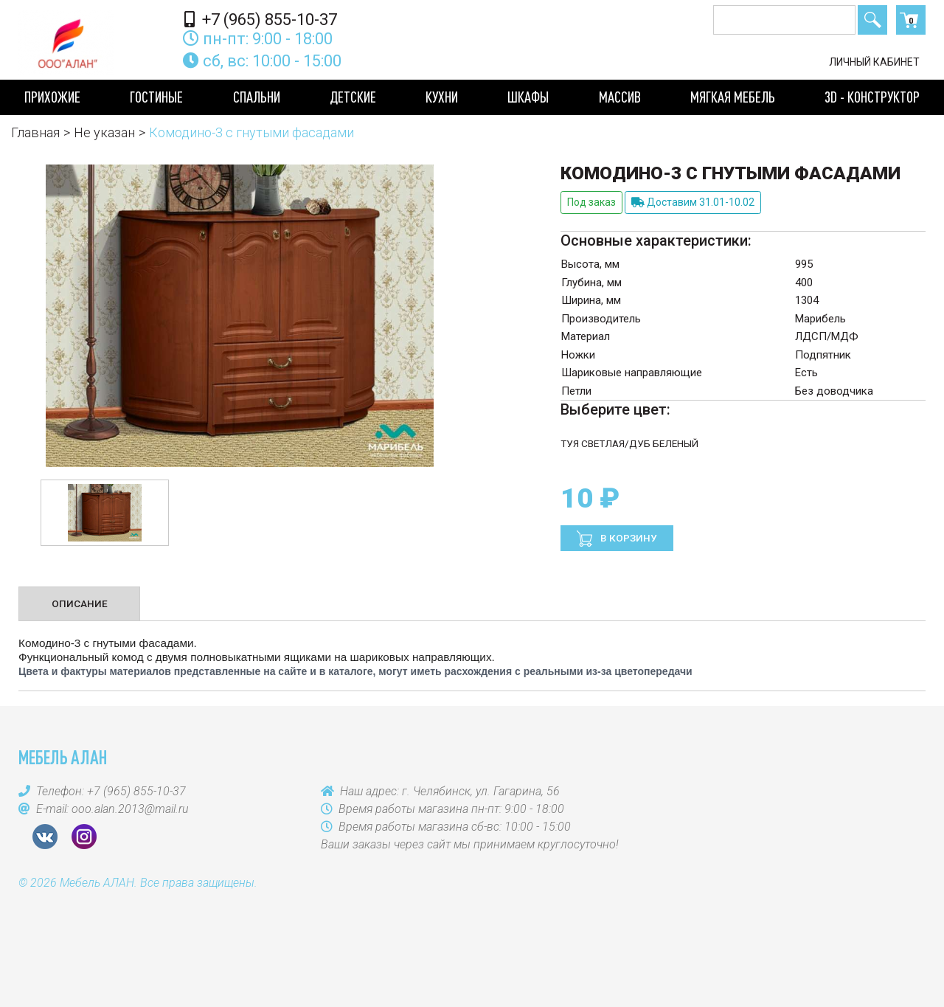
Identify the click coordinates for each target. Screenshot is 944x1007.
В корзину (627, 538)
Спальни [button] (256, 96)
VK (45, 836)
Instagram (84, 836)
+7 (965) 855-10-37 (260, 19)
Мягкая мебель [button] (732, 96)
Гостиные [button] (156, 96)
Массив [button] (620, 96)
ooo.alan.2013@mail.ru (130, 809)
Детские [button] (353, 96)
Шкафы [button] (528, 96)
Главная (35, 132)
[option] (105, 513)
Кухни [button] (442, 96)
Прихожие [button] (52, 96)
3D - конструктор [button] (872, 96)
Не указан (104, 132)
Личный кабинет (874, 62)
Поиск (872, 20)
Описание (80, 603)
